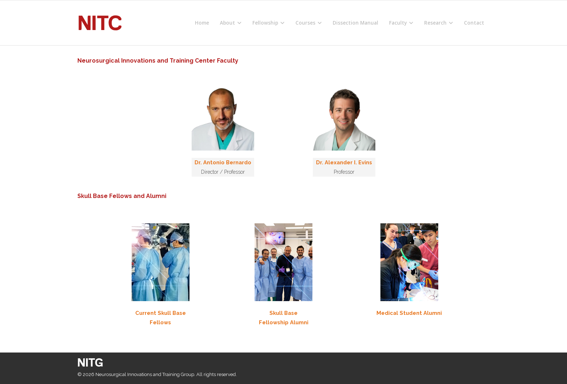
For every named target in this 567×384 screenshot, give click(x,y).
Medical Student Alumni (409, 313)
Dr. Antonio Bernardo (223, 162)
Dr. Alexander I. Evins (344, 162)
